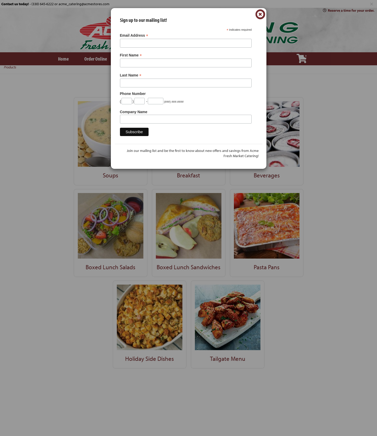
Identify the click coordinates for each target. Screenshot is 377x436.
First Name (131, 55)
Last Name (131, 75)
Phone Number (133, 94)
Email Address (134, 35)
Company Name (134, 112)
